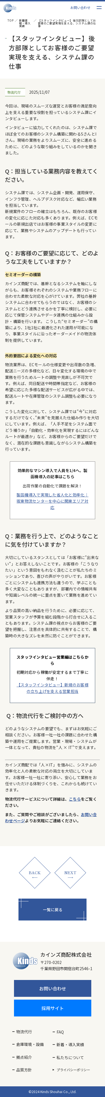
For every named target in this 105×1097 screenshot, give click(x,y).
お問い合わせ (80, 7)
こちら (75, 799)
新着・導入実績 (70, 1044)
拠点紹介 (24, 1057)
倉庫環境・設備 (30, 1044)
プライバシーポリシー (73, 1069)
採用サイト (52, 1008)
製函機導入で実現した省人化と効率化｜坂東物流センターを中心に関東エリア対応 (52, 501)
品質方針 (24, 1070)
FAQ (60, 1032)
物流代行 (24, 1031)
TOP (10, 20)
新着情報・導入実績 (25, 23)
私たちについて (70, 1057)
